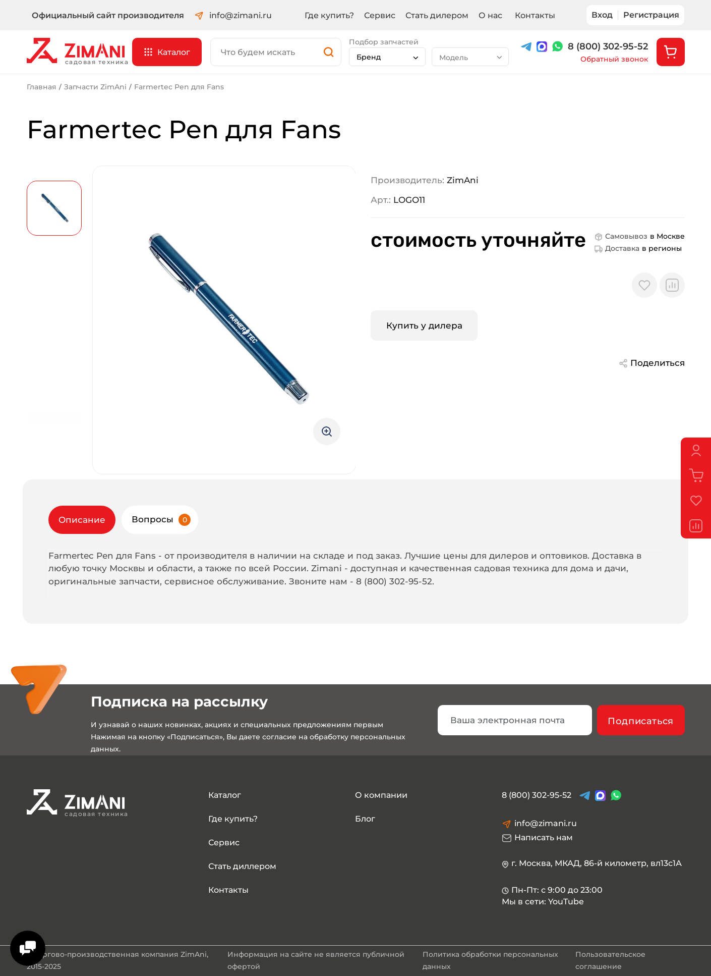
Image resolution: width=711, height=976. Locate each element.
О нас (490, 15)
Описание (81, 520)
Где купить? (329, 15)
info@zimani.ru (233, 16)
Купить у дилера (424, 325)
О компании (381, 795)
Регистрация (651, 15)
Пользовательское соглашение (610, 960)
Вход (602, 15)
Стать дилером (436, 15)
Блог (365, 819)
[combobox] (387, 56)
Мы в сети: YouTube (543, 901)
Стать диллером (242, 866)
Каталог (224, 795)
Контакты (535, 15)
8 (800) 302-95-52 (608, 46)
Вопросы (161, 520)
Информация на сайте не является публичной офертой (315, 960)
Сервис (379, 15)
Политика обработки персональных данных (490, 960)
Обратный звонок (614, 59)
